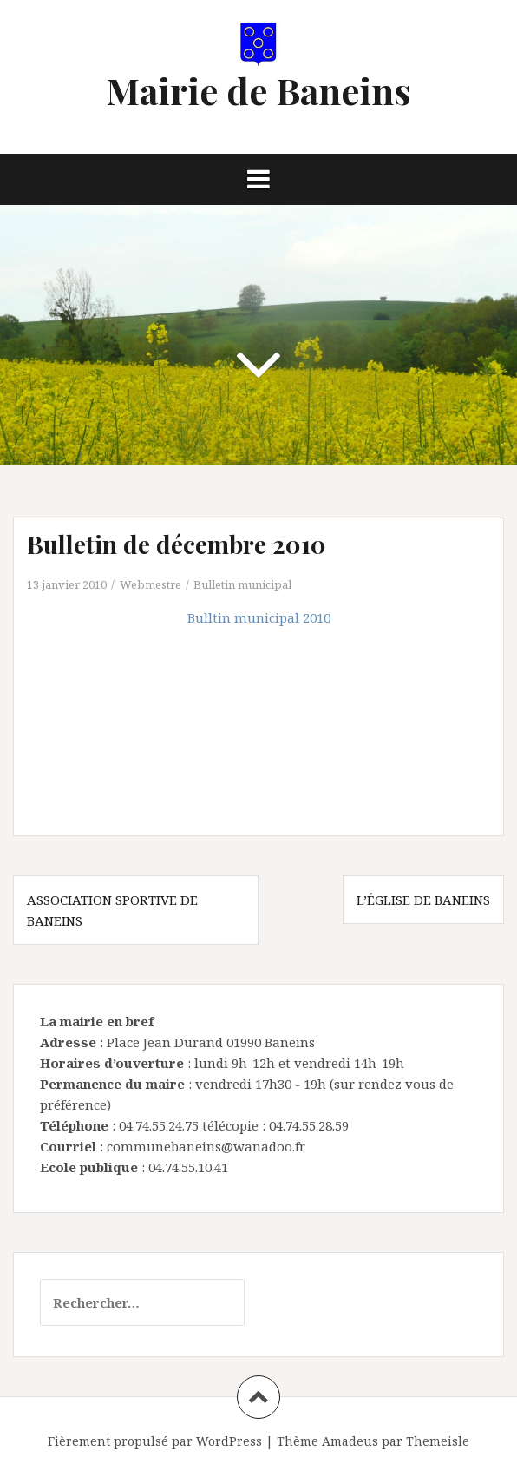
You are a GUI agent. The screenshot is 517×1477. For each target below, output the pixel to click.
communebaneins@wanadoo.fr (206, 1146)
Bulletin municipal (242, 584)
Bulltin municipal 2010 (258, 617)
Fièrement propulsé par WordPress (155, 1441)
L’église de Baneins (423, 899)
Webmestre (150, 584)
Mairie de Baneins (258, 90)
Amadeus (350, 1441)
